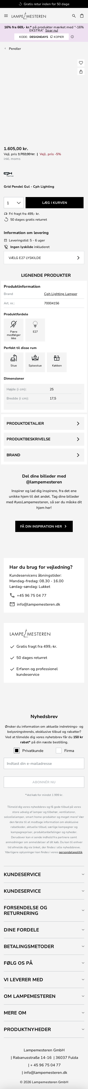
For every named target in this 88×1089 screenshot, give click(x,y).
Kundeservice (22, 874)
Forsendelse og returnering (25, 910)
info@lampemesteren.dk (38, 604)
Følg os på (18, 963)
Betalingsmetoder (29, 946)
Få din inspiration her (41, 526)
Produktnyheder (27, 1029)
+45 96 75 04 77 (31, 595)
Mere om (15, 1013)
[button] (80, 62)
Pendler (15, 48)
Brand (13, 454)
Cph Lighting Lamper (60, 293)
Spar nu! (51, 30)
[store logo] (31, 15)
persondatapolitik (70, 852)
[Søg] (74, 15)
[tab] (44, 874)
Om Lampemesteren (30, 996)
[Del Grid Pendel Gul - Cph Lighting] (80, 71)
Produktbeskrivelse (28, 439)
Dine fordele (21, 930)
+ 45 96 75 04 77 (45, 1064)
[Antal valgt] (14, 202)
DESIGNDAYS (41, 37)
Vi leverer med (23, 979)
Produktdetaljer (25, 423)
